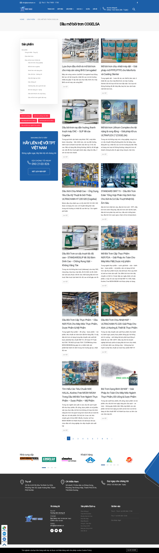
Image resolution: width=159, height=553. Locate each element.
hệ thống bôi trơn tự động (46, 120)
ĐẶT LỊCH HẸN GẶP (39, 171)
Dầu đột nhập (85, 518)
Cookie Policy (87, 550)
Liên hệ (95, 9)
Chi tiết (65, 86)
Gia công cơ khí (85, 526)
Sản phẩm (70, 9)
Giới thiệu (60, 9)
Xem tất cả (84, 531)
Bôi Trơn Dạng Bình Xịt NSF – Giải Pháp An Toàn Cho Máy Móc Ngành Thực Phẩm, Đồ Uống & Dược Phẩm (118, 393)
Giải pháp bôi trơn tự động (28, 120)
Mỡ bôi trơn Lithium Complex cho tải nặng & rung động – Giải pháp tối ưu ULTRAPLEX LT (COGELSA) (119, 131)
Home (22, 19)
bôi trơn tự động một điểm (41, 116)
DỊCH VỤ (80, 9)
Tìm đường (4, 528)
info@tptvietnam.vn (27, 3)
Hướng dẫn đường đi (57, 513)
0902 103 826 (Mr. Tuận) (117, 10)
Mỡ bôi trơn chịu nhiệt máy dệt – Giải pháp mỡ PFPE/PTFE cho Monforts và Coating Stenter (119, 70)
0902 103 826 (59, 520)
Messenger (4, 539)
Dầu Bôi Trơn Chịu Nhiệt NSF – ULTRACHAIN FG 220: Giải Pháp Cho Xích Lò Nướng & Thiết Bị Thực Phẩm (119, 323)
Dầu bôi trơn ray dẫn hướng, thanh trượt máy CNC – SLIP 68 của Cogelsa (78, 131)
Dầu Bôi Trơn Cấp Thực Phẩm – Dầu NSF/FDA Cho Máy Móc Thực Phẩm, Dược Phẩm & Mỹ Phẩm (80, 323)
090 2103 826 (40, 164)
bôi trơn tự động (25, 116)
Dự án (88, 9)
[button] (44, 467)
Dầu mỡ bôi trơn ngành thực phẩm (30, 125)
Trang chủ (51, 9)
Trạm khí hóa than (86, 513)
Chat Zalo (4, 534)
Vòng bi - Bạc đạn (86, 523)
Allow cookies (131, 550)
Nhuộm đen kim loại (86, 516)
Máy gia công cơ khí (86, 528)
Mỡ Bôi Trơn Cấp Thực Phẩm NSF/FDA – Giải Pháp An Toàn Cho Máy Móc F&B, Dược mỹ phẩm (118, 257)
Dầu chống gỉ (84, 511)
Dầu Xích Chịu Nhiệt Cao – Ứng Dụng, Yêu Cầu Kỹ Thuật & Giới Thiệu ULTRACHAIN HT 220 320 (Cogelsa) (80, 195)
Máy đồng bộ (84, 521)
